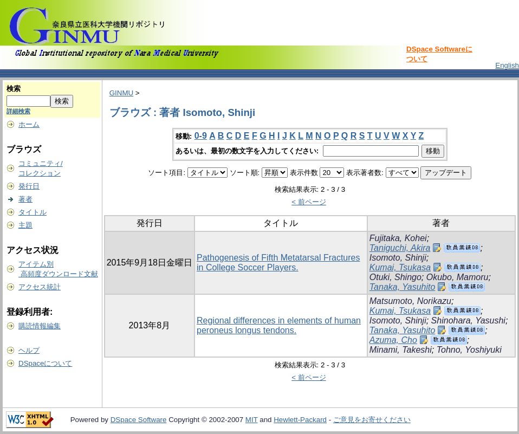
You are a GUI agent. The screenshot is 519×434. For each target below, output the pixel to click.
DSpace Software (139, 420)
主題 (25, 225)
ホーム (29, 124)
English (507, 65)
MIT (251, 420)
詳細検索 (18, 111)
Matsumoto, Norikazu (410, 301)
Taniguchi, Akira (400, 247)
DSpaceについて (45, 363)
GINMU (121, 93)
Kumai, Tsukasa (400, 267)
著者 (25, 199)
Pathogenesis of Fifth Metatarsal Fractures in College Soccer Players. (278, 262)
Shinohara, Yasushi (468, 320)
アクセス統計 (39, 287)
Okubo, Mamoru (457, 277)
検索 (14, 89)
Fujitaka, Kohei (398, 238)
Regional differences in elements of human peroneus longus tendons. (279, 325)
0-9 (200, 135)
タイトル (32, 212)
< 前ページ (308, 202)
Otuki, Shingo (395, 277)
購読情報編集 (39, 326)
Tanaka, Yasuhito (402, 287)
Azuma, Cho (393, 340)
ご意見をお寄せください (372, 420)
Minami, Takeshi (400, 349)
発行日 (29, 186)
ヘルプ (29, 350)
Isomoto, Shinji (397, 257)
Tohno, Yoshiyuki (469, 349)
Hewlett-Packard (300, 420)
